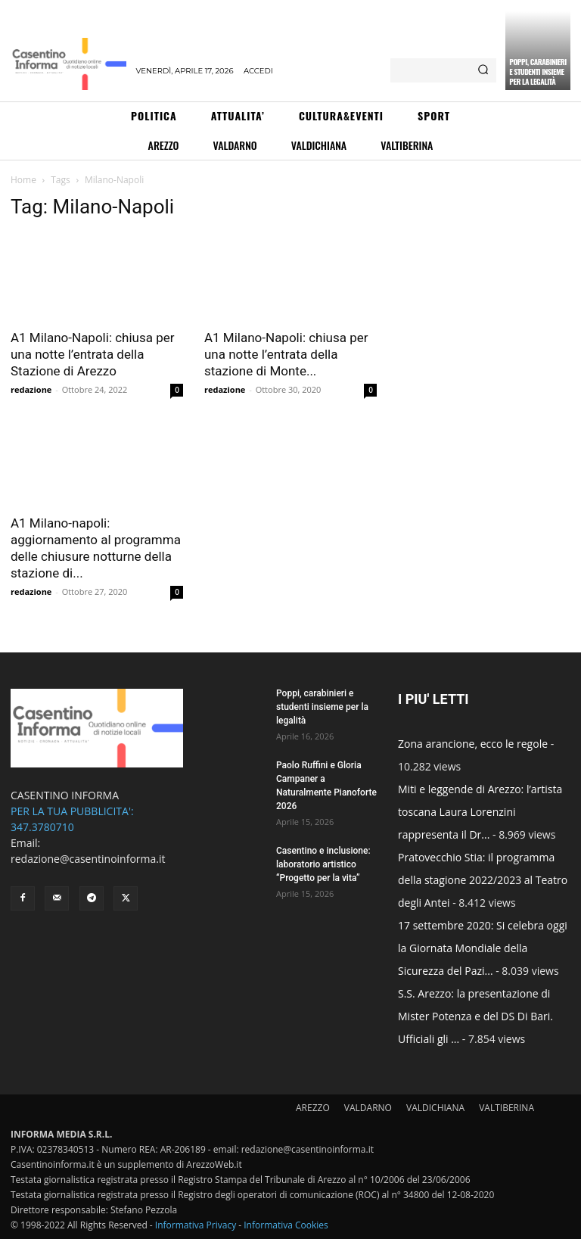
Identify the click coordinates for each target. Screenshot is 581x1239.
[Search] (483, 70)
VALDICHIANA (435, 1107)
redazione (31, 389)
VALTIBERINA (506, 1107)
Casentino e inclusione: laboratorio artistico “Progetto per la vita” (323, 864)
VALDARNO (368, 1107)
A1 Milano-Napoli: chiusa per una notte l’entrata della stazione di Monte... (286, 354)
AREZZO (313, 1107)
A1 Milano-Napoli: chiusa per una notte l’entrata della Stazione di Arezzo (93, 354)
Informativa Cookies (286, 1225)
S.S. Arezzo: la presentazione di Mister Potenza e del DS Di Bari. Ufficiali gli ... (475, 1016)
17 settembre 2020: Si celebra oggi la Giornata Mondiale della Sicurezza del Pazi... (482, 948)
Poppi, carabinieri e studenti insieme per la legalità (538, 71)
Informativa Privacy (195, 1225)
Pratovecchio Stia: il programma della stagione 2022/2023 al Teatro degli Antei (482, 880)
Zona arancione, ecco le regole (473, 743)
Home (23, 179)
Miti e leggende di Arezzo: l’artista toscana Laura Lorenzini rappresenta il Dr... (480, 812)
